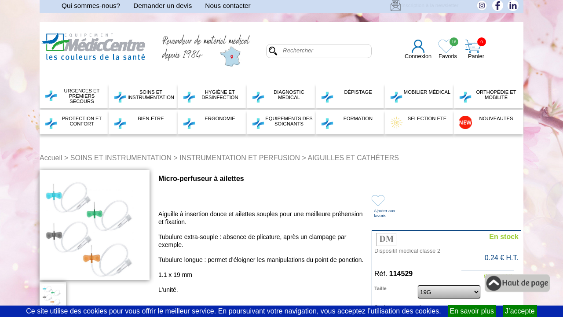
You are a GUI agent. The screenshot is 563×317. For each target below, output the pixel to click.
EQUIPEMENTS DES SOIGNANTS (282, 122)
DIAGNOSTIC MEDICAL (278, 96)
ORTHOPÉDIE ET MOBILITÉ (487, 96)
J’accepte (520, 311)
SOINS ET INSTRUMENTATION (143, 96)
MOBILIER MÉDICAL (420, 96)
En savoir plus (472, 311)
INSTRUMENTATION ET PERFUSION (239, 158)
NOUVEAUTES (486, 122)
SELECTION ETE (418, 122)
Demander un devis (162, 5)
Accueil (51, 158)
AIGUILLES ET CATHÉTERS (352, 158)
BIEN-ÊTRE (138, 122)
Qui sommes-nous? (91, 5)
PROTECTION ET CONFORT (73, 122)
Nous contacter (227, 5)
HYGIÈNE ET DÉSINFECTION (210, 96)
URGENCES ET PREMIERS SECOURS (71, 96)
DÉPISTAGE (346, 96)
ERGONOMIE (209, 122)
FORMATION (347, 122)
